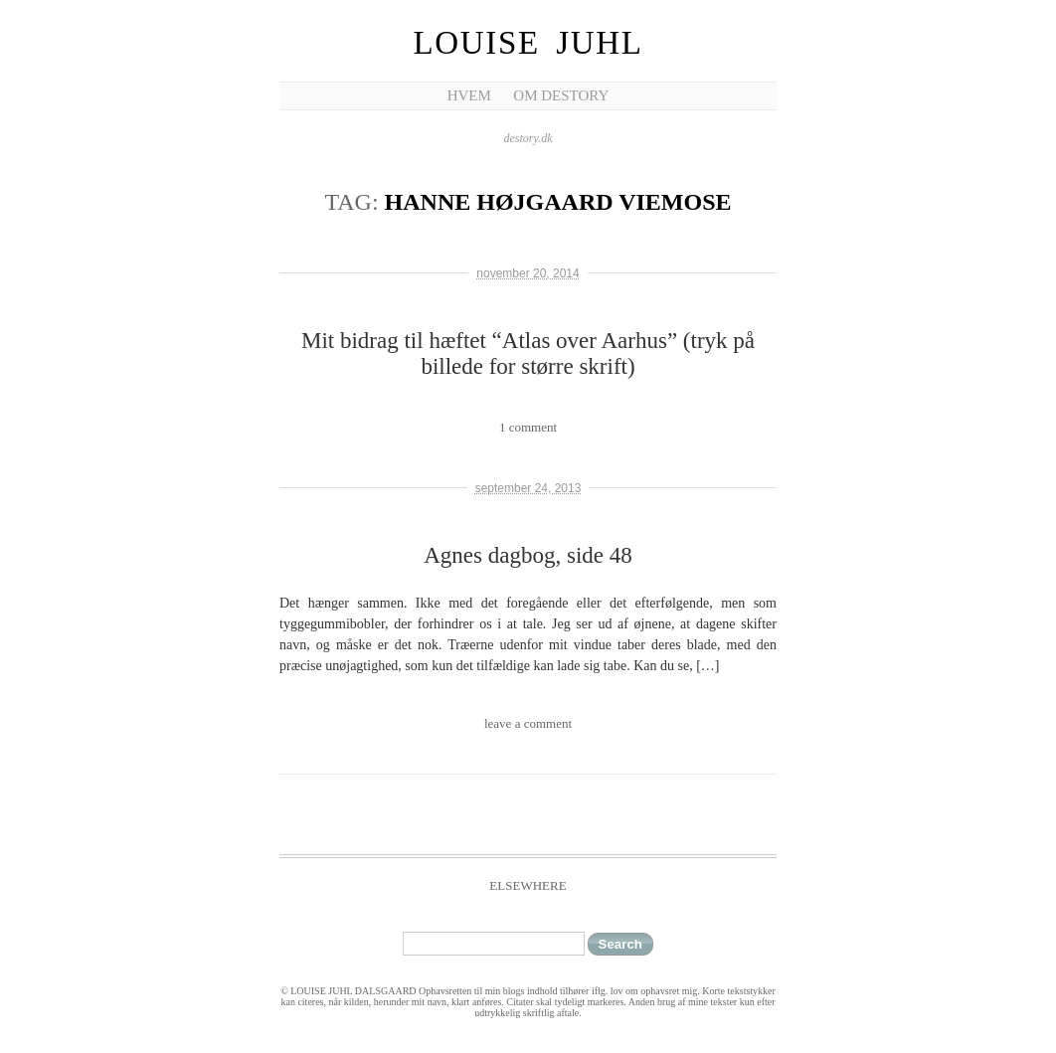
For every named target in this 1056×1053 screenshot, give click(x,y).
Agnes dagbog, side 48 (528, 555)
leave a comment (528, 723)
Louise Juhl (528, 43)
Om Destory (561, 95)
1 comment (528, 427)
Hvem (469, 95)
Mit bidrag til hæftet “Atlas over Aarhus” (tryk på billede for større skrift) (528, 353)
